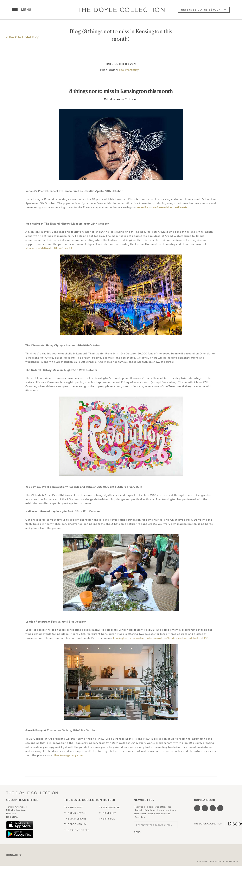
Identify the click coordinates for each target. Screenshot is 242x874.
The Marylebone (75, 818)
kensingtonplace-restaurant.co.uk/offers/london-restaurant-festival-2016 (162, 638)
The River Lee (107, 813)
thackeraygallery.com (68, 755)
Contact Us (14, 855)
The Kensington (74, 813)
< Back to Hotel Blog (22, 37)
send (137, 832)
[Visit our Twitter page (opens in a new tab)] (205, 808)
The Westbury (129, 70)
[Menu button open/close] (15, 9)
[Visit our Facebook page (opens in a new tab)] (197, 808)
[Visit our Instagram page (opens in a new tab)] (213, 808)
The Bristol (107, 818)
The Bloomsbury (75, 824)
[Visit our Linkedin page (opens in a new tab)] (220, 808)
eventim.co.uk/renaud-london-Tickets (162, 207)
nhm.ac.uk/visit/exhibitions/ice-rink (49, 248)
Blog (75, 31)
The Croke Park (109, 807)
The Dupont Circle (76, 830)
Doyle (121, 10)
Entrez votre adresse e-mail (154, 825)
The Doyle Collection (32, 792)
